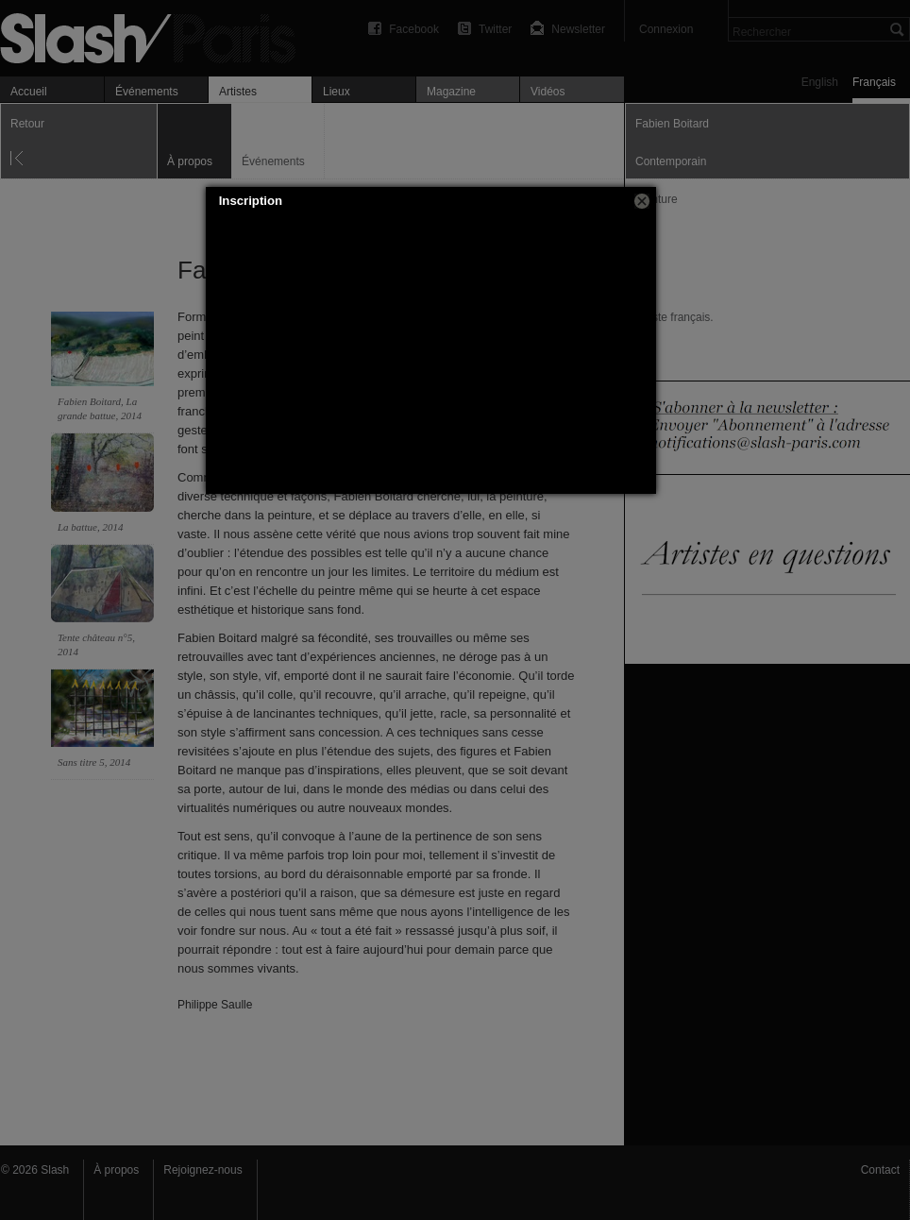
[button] (641, 201)
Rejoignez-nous (202, 1170)
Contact (880, 1170)
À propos (116, 1170)
